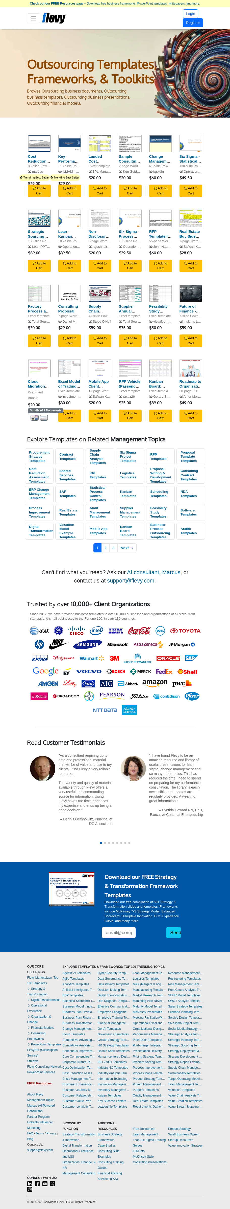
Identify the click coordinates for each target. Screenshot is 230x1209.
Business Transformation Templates (78, 1023)
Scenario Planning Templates (185, 1012)
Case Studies (107, 1145)
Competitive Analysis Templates (78, 1045)
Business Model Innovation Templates (78, 1006)
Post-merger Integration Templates (149, 1045)
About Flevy (35, 1094)
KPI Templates (98, 475)
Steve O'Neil (102, 321)
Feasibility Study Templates (158, 512)
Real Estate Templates (68, 512)
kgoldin (158, 171)
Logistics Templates (128, 475)
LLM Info (139, 1151)
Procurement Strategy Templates (39, 457)
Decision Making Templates (114, 990)
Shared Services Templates (67, 475)
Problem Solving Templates (149, 1062)
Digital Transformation (44, 1000)
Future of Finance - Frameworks (191, 311)
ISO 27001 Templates (112, 1062)
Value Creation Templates (185, 1101)
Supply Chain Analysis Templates (98, 457)
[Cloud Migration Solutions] (39, 368)
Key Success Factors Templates (114, 1101)
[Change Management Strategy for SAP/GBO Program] (160, 143)
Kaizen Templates (110, 1095)
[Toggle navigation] (33, 18)
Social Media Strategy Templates (185, 1029)
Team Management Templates (185, 1084)
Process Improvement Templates (39, 512)
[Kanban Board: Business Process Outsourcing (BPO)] (160, 368)
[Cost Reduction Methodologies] (39, 143)
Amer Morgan (193, 396)
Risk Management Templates (185, 984)
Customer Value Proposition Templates (78, 1101)
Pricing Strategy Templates (149, 1056)
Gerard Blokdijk (164, 396)
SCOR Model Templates (184, 995)
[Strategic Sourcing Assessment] (39, 218)
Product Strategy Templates (149, 1079)
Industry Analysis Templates (114, 1073)
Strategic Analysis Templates (185, 1034)
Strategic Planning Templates (185, 1040)
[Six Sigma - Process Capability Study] (130, 218)
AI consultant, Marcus (154, 572)
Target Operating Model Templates (185, 1079)
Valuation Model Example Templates (67, 531)
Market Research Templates (149, 995)
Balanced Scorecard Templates (78, 1001)
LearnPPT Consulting (47, 247)
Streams (33, 1061)
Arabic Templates (189, 531)
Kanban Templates (128, 494)
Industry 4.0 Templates (113, 1067)
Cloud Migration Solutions (36, 386)
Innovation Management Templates (114, 1084)
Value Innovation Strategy (185, 1145)
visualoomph (162, 321)
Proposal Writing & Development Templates (160, 475)
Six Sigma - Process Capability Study (129, 238)
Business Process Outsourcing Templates (160, 531)
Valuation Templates (181, 1090)
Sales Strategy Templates (185, 1006)
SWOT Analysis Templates (185, 1001)
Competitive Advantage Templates (78, 1040)
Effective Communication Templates (114, 1006)
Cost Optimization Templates (78, 1067)
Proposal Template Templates (189, 457)
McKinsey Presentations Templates (149, 1012)
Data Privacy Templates (114, 984)
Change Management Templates (78, 1029)
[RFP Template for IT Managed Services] (160, 218)
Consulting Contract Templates (189, 475)
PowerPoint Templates (44, 1044)
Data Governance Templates (114, 978)
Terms (40, 1133)
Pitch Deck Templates (147, 1040)
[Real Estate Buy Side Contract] (191, 218)
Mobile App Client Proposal (99, 386)
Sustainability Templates (184, 1073)
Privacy (51, 1133)
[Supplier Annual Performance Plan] (130, 293)
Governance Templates (113, 1034)
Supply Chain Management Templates (185, 1067)
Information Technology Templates (114, 1079)
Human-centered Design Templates (114, 1056)
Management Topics (40, 1100)
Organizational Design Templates (149, 1029)
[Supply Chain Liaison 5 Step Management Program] (100, 293)
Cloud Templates (73, 1034)
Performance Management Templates (149, 1034)
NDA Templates (189, 494)
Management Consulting (78, 1173)
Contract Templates (67, 457)
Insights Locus (194, 321)
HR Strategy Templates (113, 1045)
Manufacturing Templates (149, 990)
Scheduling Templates (159, 494)
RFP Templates (158, 457)
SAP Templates (67, 494)
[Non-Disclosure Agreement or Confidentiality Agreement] (100, 218)
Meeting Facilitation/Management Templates (149, 1017)
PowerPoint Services (41, 1072)
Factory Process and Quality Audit (39, 313)
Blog (30, 1139)
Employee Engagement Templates (114, 1012)
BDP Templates (72, 995)
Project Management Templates (149, 1084)
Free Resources (143, 1129)
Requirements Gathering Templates (149, 1106)
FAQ (30, 1133)
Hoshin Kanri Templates (114, 1051)
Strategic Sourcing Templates (185, 1045)
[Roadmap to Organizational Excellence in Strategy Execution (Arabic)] (191, 368)
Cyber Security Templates (114, 973)
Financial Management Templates (114, 1023)
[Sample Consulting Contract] (130, 143)
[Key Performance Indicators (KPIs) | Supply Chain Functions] (69, 143)
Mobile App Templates (99, 531)
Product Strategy (179, 1129)
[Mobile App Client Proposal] (100, 368)
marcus (37, 171)
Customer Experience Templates (78, 1084)
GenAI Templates (109, 1029)
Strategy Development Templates (185, 1056)
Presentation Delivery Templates (149, 1051)
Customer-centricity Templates (78, 1106)
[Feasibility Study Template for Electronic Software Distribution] (160, 293)
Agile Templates (73, 978)
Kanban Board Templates (128, 531)
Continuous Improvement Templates (78, 1051)
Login (190, 13)
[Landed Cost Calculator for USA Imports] (100, 143)
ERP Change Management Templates (39, 494)
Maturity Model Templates (149, 1006)
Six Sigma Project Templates (128, 457)
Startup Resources (180, 1140)
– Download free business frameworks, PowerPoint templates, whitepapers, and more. (115, 3)
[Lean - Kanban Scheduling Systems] (69, 218)
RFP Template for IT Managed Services (160, 238)
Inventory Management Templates (114, 1090)
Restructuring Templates (184, 978)
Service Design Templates (185, 1017)
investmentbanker (75, 396)
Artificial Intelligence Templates (78, 990)
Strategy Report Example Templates (185, 1062)
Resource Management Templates (185, 973)
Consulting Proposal (68, 308)
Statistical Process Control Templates (98, 494)
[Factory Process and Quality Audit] (39, 293)
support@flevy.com (130, 580)
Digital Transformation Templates (41, 531)
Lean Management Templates (149, 973)
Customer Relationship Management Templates (78, 1095)
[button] (101, 843)
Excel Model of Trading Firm (69, 386)
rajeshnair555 (103, 247)
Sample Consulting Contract (129, 161)
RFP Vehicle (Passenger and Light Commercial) (130, 388)
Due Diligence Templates (114, 1001)
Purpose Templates (146, 1090)
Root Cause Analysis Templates (185, 990)
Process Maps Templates (149, 1073)
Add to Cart (39, 190)
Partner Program (38, 1116)
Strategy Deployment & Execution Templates (185, 1051)
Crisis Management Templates (78, 1079)
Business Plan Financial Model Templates (78, 1017)
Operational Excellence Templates (149, 1023)
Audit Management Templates (100, 512)
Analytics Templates (75, 984)
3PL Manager (102, 171)
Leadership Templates (112, 1106)
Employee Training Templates (114, 1017)
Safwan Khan (193, 247)
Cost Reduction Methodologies (41, 161)
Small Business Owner (183, 1134)
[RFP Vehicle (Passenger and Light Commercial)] (130, 368)
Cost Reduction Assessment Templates (39, 475)
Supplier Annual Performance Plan (130, 313)
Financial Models (40, 1027)
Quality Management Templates (149, 1095)
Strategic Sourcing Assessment (39, 236)
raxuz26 (129, 396)
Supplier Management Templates (130, 512)
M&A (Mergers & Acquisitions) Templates (149, 984)
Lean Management (145, 1134)
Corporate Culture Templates (78, 1062)
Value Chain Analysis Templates (185, 1095)
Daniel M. (69, 321)
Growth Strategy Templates (114, 1040)
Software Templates (189, 512)
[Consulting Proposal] (69, 293)
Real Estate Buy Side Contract (190, 236)
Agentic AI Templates (76, 973)
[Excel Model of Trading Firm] (69, 368)
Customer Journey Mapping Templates (78, 1090)
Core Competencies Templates (78, 1056)
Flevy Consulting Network (44, 1066)
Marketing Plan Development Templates (149, 1001)
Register (193, 22)
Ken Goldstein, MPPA (139, 171)
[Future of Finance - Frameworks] (191, 293)
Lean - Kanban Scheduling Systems (68, 238)
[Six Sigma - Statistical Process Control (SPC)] (191, 143)
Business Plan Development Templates (78, 1012)
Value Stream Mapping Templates (185, 1106)
